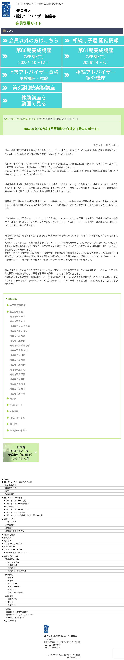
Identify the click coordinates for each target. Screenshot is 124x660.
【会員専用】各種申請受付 (16, 612)
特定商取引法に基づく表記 (16, 552)
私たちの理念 (10, 485)
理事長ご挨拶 (10, 488)
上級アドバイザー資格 (34, 74)
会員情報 (9, 596)
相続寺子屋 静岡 (17, 365)
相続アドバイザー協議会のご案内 (18, 482)
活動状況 (12, 298)
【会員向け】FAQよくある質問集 (19, 615)
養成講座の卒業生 (18, 430)
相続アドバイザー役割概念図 (17, 504)
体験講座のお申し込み (13, 544)
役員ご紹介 (10, 494)
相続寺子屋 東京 (17, 321)
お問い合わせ (9, 546)
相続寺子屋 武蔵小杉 (20, 345)
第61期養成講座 (95, 55)
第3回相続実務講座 (33, 87)
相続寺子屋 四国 (17, 379)
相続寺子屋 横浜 (17, 340)
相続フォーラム (17, 417)
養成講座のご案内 (12, 559)
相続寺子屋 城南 (17, 336)
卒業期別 (11, 605)
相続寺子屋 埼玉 (17, 389)
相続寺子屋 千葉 (17, 393)
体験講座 (14, 411)
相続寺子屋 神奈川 (19, 350)
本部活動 (14, 424)
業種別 (10, 602)
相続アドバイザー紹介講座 (96, 74)
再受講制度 (10, 525)
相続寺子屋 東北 (17, 316)
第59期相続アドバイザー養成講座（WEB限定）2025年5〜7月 (21, 452)
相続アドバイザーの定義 (15, 501)
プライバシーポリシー (13, 549)
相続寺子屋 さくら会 (20, 326)
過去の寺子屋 (16, 311)
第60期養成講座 (33, 55)
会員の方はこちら (11, 556)
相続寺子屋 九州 (17, 384)
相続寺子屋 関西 (17, 374)
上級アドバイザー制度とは (16, 509)
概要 (7, 491)
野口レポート (112, 145)
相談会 (13, 398)
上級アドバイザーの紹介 (15, 512)
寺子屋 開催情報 (17, 305)
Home (6, 479)
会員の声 (7, 538)
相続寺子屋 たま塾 (19, 331)
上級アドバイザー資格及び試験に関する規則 (24, 515)
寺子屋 (10, 578)
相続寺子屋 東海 (17, 360)
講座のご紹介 (9, 519)
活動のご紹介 (9, 535)
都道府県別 (12, 599)
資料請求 (7, 541)
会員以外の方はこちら (34, 40)
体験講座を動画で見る (33, 100)
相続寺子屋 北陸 (17, 355)
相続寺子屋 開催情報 (96, 40)
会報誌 (8, 609)
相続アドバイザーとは (13, 498)
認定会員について (12, 506)
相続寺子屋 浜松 (17, 369)
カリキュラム (10, 522)
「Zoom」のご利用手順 (15, 618)
